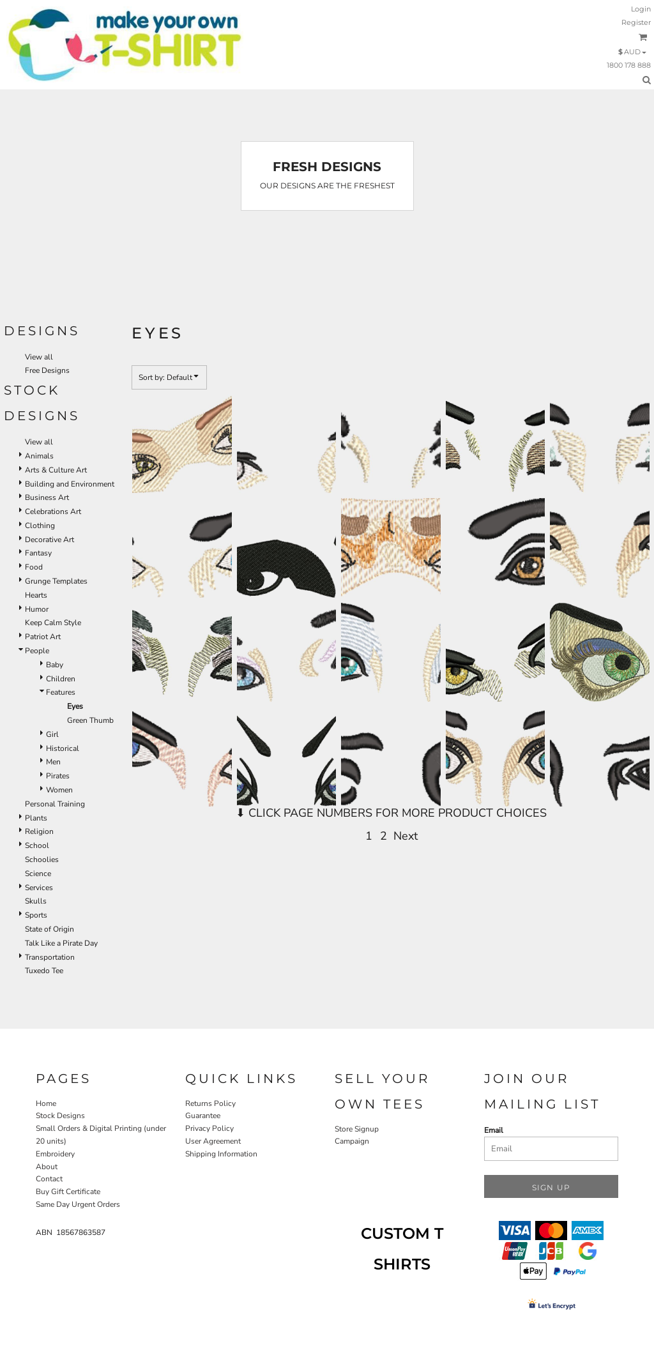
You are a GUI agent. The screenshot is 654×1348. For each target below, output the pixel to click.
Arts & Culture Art (56, 470)
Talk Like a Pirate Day (61, 943)
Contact (49, 1179)
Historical (62, 748)
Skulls (36, 901)
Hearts (36, 595)
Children (60, 679)
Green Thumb (90, 720)
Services (39, 887)
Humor (37, 609)
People (37, 651)
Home (46, 1103)
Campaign (352, 1141)
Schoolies (42, 859)
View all (39, 357)
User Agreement (213, 1141)
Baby (54, 665)
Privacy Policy (209, 1128)
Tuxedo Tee (44, 971)
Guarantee (202, 1115)
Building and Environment (69, 484)
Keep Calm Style (53, 622)
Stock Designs (60, 1115)
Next (405, 836)
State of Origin (49, 929)
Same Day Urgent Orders (78, 1204)
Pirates (58, 776)
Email (493, 1130)
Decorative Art (49, 539)
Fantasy (38, 553)
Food (34, 567)
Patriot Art (43, 637)
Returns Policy (210, 1103)
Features (60, 692)
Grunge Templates (56, 581)
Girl (52, 734)
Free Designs (47, 370)
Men (53, 762)
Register (636, 22)
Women (59, 790)
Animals (39, 456)
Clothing (40, 525)
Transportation (50, 957)
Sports (36, 915)
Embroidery (55, 1154)
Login (641, 8)
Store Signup (357, 1129)
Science (38, 873)
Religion (39, 831)
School (37, 845)
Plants (36, 818)
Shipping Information (221, 1154)
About (46, 1167)
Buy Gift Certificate (68, 1191)
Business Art (47, 497)
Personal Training (55, 804)
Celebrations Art (53, 511)
